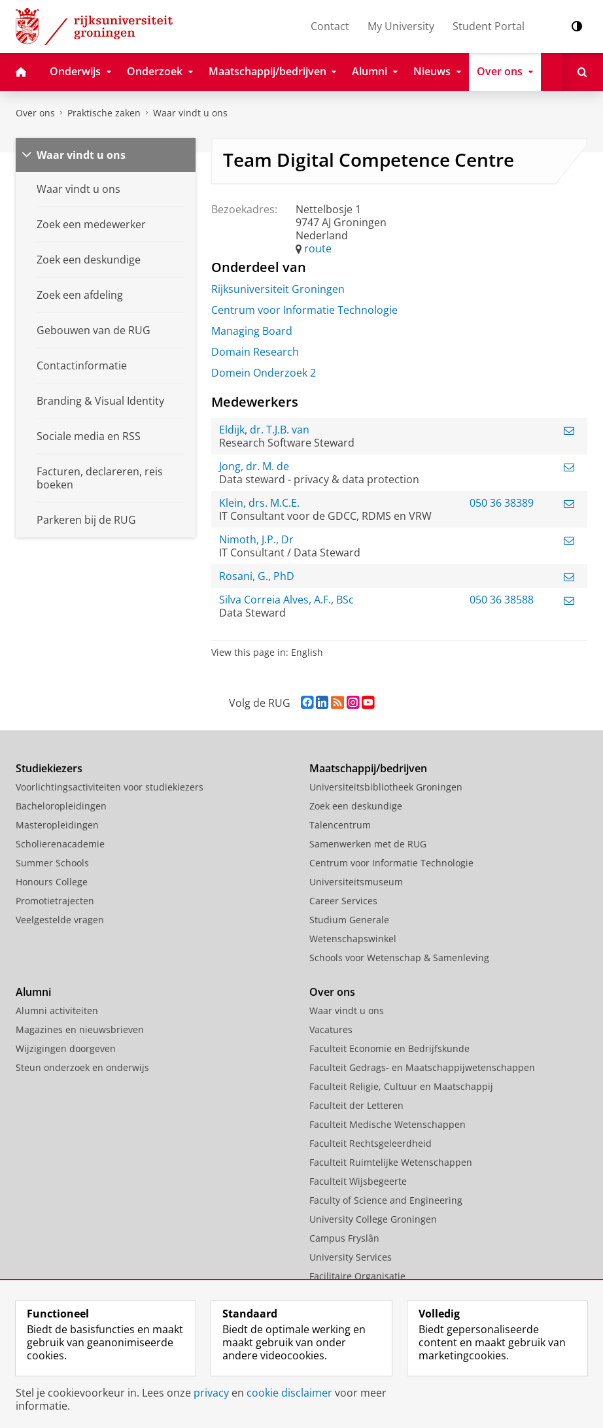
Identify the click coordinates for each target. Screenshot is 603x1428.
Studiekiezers (49, 768)
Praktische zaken (104, 113)
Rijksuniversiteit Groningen (278, 289)
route (318, 248)
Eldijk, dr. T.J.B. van (264, 429)
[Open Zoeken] (582, 72)
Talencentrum (340, 825)
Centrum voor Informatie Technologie (304, 310)
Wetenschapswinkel (352, 938)
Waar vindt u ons (190, 113)
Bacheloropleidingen (61, 806)
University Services (350, 1257)
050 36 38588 (502, 599)
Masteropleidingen (57, 825)
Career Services (343, 900)
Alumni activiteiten (57, 1010)
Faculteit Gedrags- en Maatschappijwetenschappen (422, 1067)
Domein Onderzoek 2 (263, 373)
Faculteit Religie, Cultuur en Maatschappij (401, 1086)
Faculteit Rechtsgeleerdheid (370, 1143)
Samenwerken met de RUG (367, 844)
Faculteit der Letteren (356, 1105)
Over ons (35, 113)
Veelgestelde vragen (60, 919)
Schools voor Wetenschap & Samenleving (399, 957)
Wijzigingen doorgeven (66, 1048)
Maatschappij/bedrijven (368, 768)
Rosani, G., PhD (256, 576)
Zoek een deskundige (355, 806)
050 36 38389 (502, 503)
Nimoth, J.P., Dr (256, 539)
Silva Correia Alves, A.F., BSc (286, 599)
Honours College (52, 882)
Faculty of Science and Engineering (385, 1200)
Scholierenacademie (60, 844)
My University (401, 26)
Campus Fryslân (344, 1238)
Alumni (33, 991)
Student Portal (489, 26)
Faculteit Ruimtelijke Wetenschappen (390, 1162)
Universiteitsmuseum (356, 882)
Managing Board (251, 331)
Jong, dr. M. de (254, 466)
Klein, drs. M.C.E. (259, 503)
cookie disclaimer (289, 1393)
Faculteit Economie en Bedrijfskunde (389, 1048)
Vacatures (331, 1029)
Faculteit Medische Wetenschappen (387, 1124)
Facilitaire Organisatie (357, 1276)
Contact (330, 26)
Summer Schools (52, 863)
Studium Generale (349, 919)
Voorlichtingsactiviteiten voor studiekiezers (109, 787)
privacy (211, 1393)
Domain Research (255, 352)
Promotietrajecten (55, 900)
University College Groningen (373, 1219)
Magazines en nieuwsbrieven (80, 1029)
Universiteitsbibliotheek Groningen (385, 787)
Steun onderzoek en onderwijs (82, 1067)
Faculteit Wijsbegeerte (358, 1181)
